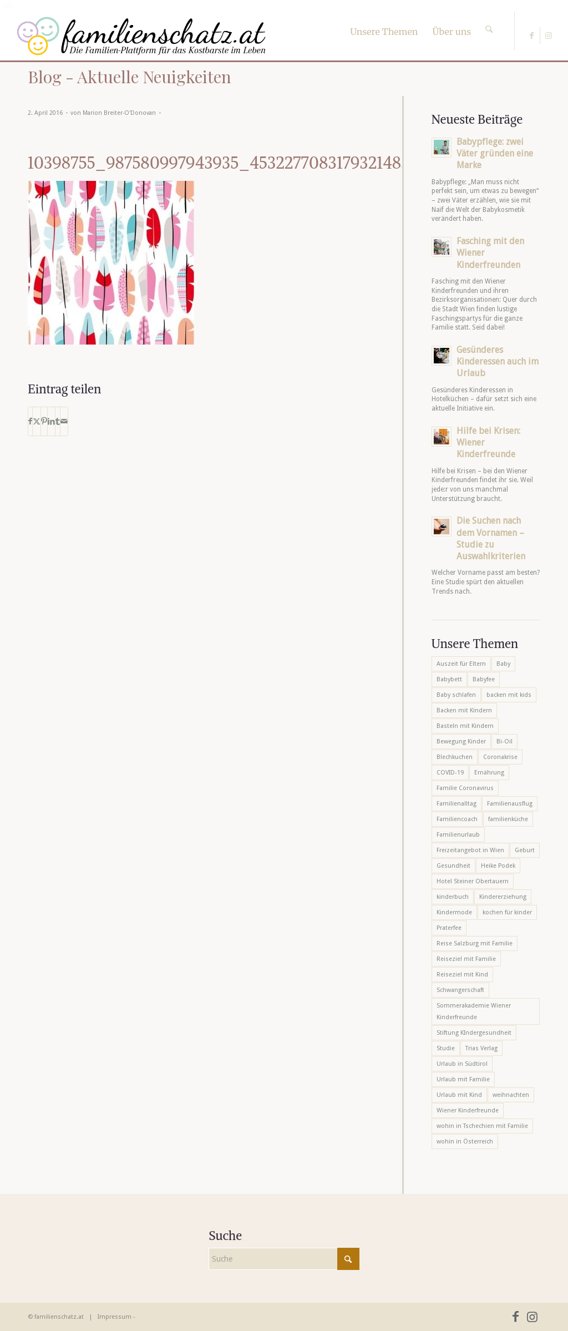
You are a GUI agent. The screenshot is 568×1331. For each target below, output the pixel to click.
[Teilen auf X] (36, 421)
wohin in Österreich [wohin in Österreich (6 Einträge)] (465, 1141)
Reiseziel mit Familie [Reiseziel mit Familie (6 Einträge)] (466, 959)
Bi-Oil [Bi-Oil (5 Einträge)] (504, 741)
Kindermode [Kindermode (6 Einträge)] (454, 912)
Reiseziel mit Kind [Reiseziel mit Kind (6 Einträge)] (462, 974)
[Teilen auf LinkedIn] (51, 421)
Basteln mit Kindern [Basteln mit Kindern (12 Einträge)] (465, 726)
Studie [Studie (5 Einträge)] (446, 1048)
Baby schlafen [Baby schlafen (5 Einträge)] (456, 695)
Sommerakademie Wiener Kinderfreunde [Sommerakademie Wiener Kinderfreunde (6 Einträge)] (474, 1011)
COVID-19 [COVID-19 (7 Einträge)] (450, 772)
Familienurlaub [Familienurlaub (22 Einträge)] (458, 834)
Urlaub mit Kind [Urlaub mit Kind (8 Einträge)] (459, 1095)
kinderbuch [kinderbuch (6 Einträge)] (453, 896)
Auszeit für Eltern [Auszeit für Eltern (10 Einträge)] (461, 663)
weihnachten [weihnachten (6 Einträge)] (511, 1095)
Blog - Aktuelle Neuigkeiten (129, 76)
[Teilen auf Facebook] (30, 421)
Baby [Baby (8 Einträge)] (503, 663)
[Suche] (489, 19)
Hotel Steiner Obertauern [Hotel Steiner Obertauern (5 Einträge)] (473, 881)
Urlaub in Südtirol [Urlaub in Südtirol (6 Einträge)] (462, 1063)
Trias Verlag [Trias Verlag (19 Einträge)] (481, 1048)
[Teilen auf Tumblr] (57, 421)
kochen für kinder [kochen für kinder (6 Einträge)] (507, 912)
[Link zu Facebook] (532, 35)
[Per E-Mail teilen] (64, 421)
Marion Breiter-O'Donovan (119, 113)
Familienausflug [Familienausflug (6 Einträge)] (509, 803)
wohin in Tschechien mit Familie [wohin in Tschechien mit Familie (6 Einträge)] (482, 1126)
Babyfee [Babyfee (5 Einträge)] (484, 679)
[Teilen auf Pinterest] (44, 421)
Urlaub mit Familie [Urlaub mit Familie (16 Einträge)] (463, 1079)
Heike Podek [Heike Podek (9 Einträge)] (498, 865)
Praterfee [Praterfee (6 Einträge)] (449, 928)
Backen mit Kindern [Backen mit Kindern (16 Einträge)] (464, 710)
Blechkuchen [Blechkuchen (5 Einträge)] (455, 757)
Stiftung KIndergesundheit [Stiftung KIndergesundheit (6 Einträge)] (474, 1032)
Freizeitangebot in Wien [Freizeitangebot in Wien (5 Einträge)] (470, 850)
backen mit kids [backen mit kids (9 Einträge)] (508, 695)
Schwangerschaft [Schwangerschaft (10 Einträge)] (460, 990)
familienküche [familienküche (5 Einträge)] (508, 819)
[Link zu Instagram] (548, 35)
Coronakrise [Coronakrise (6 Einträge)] (500, 757)
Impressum (114, 1316)
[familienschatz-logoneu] (141, 36)
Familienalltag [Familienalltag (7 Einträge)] (456, 803)
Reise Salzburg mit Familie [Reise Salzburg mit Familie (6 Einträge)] (475, 943)
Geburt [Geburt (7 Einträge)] (525, 850)
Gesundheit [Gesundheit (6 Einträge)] (453, 865)
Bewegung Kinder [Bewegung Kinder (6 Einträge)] (461, 741)
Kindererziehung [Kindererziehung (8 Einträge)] (502, 896)
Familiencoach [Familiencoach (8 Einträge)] (457, 819)
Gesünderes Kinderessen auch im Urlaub (498, 361)
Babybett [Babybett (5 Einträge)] (449, 679)
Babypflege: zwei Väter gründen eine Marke (495, 153)
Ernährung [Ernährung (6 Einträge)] (489, 772)
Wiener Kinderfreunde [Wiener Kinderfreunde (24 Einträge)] (468, 1110)
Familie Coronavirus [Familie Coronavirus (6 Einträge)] (465, 788)
